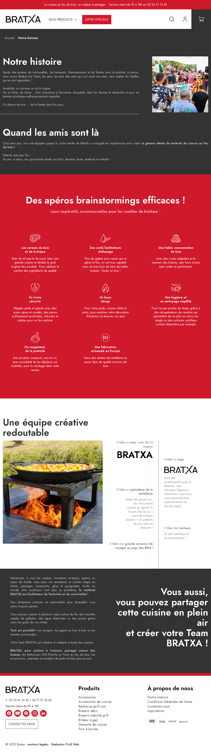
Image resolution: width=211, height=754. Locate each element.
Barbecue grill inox (92, 706)
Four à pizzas (88, 729)
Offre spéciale (96, 19)
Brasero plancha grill (93, 715)
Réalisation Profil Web (65, 744)
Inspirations (156, 711)
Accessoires (87, 697)
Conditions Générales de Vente (170, 702)
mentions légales (37, 744)
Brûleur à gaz (88, 720)
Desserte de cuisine (92, 724)
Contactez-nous (22, 724)
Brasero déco (88, 711)
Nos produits (60, 19)
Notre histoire (158, 697)
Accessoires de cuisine (94, 702)
